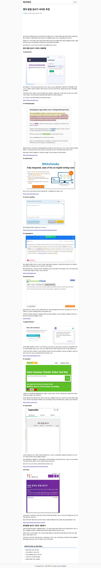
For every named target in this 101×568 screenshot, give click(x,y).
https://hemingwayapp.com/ (30, 155)
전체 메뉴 (75, 1)
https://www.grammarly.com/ (30, 100)
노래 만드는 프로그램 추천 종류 (33, 557)
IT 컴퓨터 (25, 13)
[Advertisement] (50, 25)
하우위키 (27, 2)
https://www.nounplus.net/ (30, 402)
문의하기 (64, 566)
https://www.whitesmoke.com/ (31, 194)
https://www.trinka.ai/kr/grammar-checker (34, 522)
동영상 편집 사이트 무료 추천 (32, 550)
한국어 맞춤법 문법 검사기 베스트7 (34, 554)
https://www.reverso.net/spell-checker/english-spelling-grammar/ (40, 230)
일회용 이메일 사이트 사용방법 (33, 559)
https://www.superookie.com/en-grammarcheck (35, 466)
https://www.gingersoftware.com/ (31, 355)
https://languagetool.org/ (29, 273)
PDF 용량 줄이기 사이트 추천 (32, 552)
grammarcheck (27, 318)
